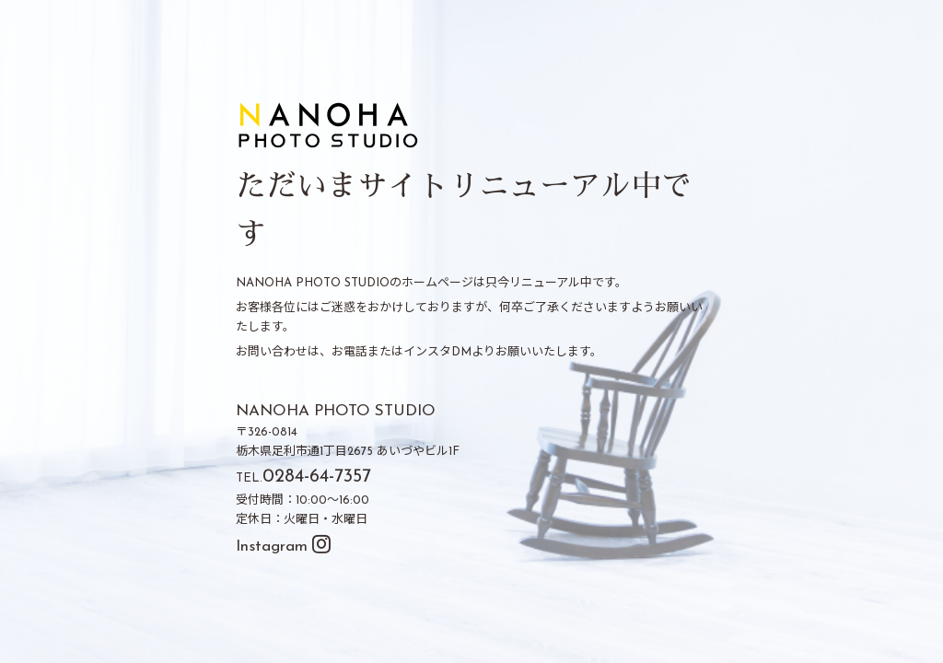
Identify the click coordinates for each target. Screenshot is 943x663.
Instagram (283, 546)
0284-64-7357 (316, 477)
